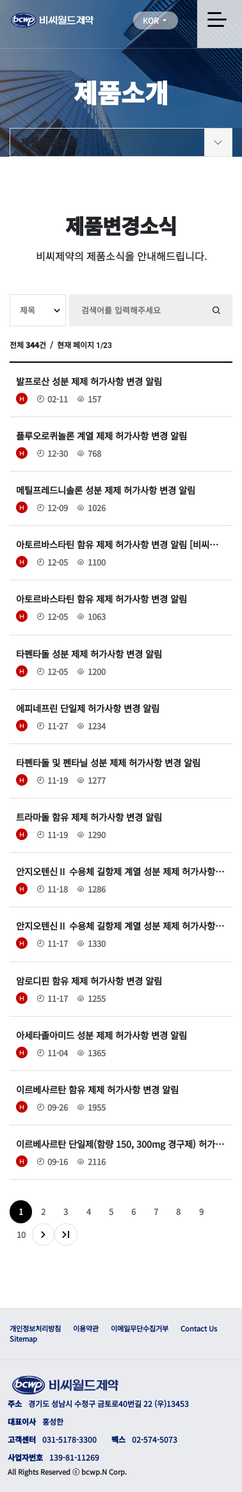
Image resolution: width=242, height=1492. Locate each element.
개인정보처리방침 (35, 1328)
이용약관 (86, 1328)
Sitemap (23, 1338)
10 (21, 1234)
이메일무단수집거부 (139, 1328)
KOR (155, 20)
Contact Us (199, 1328)
